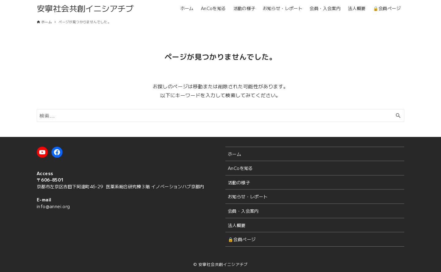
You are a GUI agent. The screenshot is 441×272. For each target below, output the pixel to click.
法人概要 (237, 225)
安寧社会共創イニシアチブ (85, 8)
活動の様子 (239, 182)
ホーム (234, 154)
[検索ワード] (220, 115)
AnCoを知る (240, 168)
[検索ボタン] (398, 115)
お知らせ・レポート (248, 196)
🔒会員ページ (241, 239)
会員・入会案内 (243, 211)
